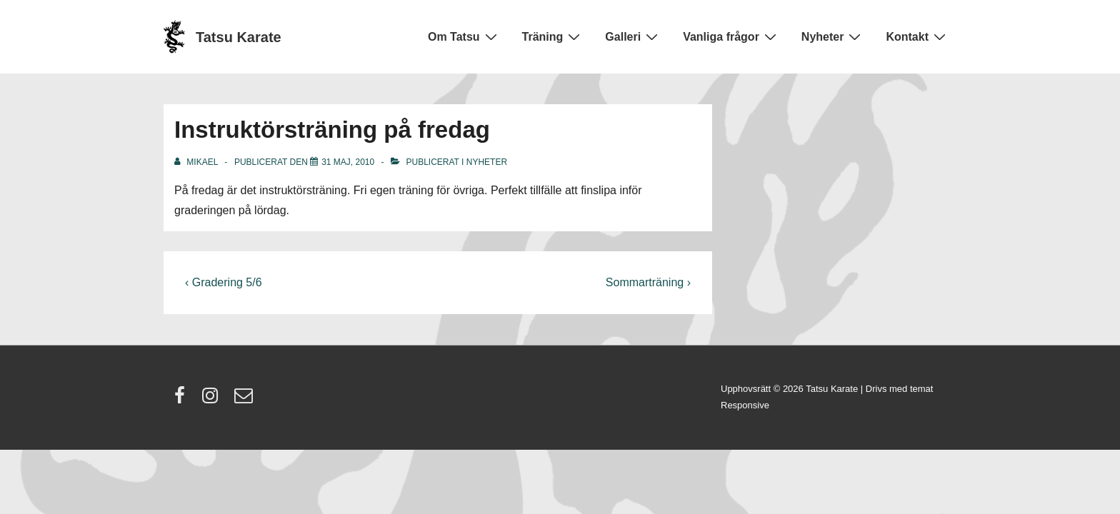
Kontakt (917, 36)
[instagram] (213, 400)
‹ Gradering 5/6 (223, 282)
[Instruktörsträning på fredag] (347, 162)
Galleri (633, 36)
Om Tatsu (464, 36)
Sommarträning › (648, 282)
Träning (553, 36)
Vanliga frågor (731, 36)
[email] (245, 400)
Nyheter (833, 36)
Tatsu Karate (238, 37)
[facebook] (182, 400)
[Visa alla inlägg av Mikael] (197, 162)
